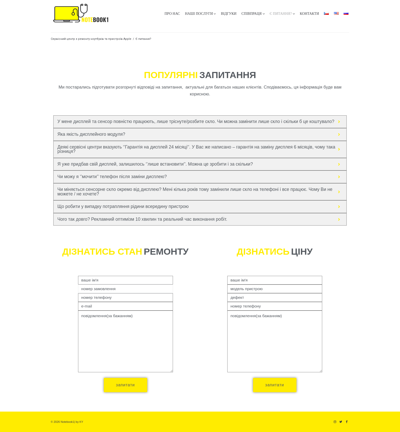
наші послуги (199, 14)
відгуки (228, 14)
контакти (309, 14)
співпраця (251, 14)
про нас (172, 14)
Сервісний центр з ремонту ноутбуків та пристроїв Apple (91, 39)
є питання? (281, 14)
